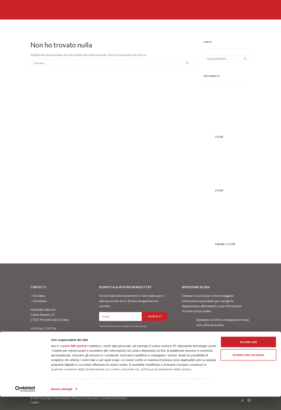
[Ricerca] (111, 63)
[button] (187, 62)
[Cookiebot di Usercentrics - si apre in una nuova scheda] (25, 402)
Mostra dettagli (61, 402)
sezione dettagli (191, 392)
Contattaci (40, 301)
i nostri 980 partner (73, 359)
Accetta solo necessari (248, 368)
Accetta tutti (248, 355)
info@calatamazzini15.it (46, 338)
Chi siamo (39, 295)
